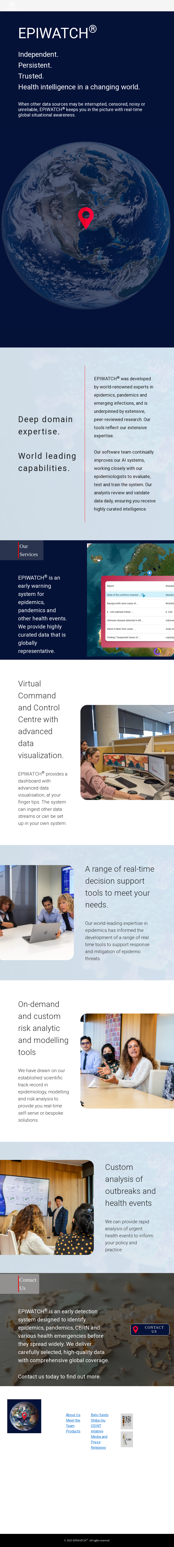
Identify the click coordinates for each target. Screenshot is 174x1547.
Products (73, 1431)
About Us (73, 1415)
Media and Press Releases (99, 1442)
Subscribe (155, 1471)
